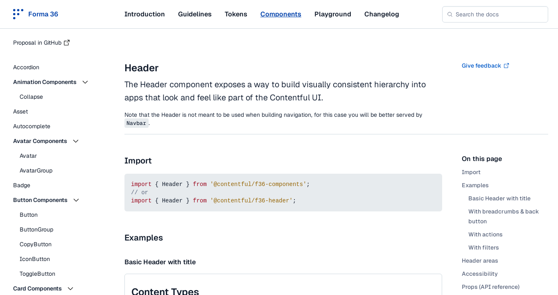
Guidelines (195, 14)
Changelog (381, 14)
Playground (332, 14)
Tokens (236, 14)
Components (280, 14)
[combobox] (495, 14)
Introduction (144, 14)
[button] (57, 82)
